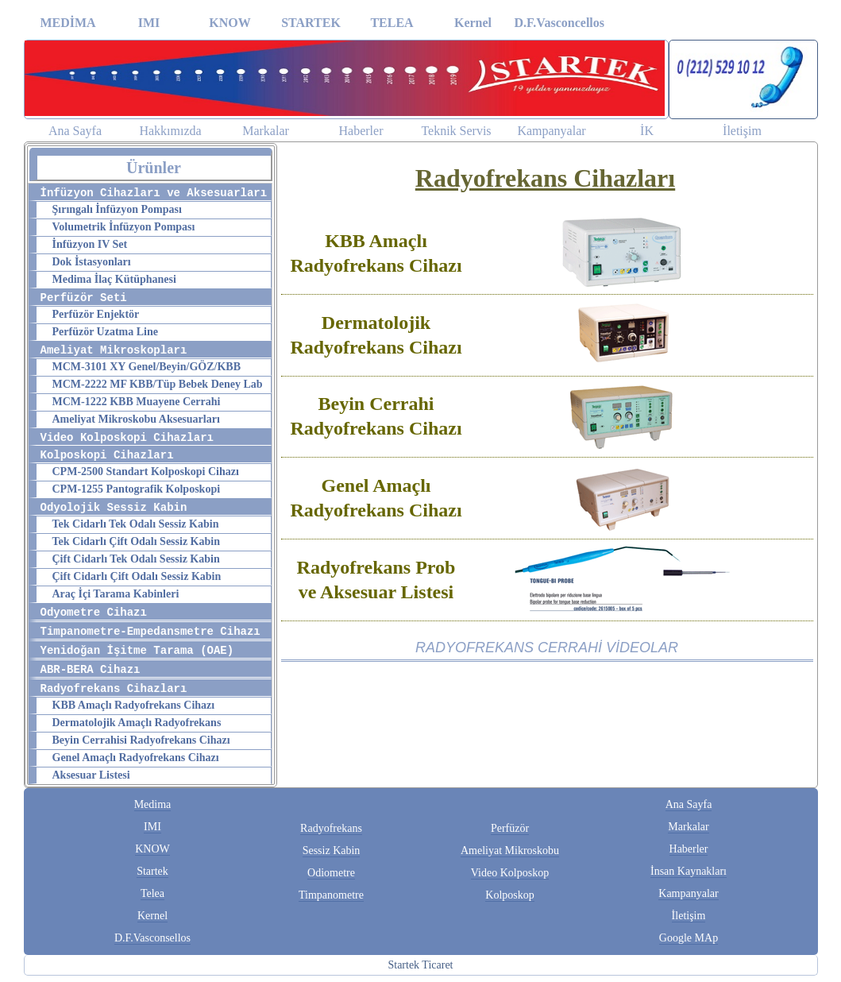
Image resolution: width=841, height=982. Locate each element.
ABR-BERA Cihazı (91, 669)
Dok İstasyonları (91, 262)
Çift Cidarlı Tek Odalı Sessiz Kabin (136, 559)
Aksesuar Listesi (91, 775)
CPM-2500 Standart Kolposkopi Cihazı (145, 471)
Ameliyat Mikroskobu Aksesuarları (136, 419)
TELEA (391, 22)
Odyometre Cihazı (94, 612)
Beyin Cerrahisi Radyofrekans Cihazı (141, 740)
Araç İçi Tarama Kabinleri (115, 594)
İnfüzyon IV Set (90, 244)
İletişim (742, 130)
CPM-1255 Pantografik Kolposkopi (136, 489)
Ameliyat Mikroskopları (114, 350)
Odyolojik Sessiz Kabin (114, 507)
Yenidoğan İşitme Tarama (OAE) (137, 650)
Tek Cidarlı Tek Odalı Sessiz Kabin (135, 524)
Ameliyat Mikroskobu (510, 850)
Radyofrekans (331, 828)
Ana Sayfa (75, 130)
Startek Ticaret (420, 965)
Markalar (265, 130)
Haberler (361, 130)
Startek (152, 871)
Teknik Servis (456, 130)
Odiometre (331, 873)
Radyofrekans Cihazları (114, 688)
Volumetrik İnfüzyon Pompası (123, 227)
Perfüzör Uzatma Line (105, 332)
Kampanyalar (551, 130)
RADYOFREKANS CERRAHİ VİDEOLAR (546, 647)
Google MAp (688, 938)
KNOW (229, 22)
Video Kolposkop (510, 873)
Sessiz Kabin (332, 850)
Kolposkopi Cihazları (107, 455)
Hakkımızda (170, 130)
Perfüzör (510, 828)
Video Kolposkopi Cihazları (127, 437)
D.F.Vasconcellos (555, 22)
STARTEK (311, 22)
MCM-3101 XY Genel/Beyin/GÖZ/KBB (146, 367)
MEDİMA (67, 22)
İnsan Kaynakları (688, 871)
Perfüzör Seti (84, 298)
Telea (152, 893)
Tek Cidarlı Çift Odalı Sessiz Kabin (136, 541)
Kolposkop (509, 895)
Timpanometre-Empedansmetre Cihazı (150, 631)
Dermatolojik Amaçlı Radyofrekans (137, 723)
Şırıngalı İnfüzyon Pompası (117, 209)
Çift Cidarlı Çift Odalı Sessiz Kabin (137, 576)
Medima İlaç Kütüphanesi (114, 279)
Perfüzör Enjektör (96, 314)
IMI (149, 22)
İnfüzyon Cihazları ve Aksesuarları (154, 193)
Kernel (473, 22)
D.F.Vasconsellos (152, 938)
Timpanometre (331, 895)
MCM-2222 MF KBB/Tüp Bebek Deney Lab (157, 384)
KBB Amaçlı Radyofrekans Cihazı (133, 705)
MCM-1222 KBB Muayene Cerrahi (136, 402)
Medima (153, 804)
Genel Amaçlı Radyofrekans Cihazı (135, 758)
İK (647, 130)
